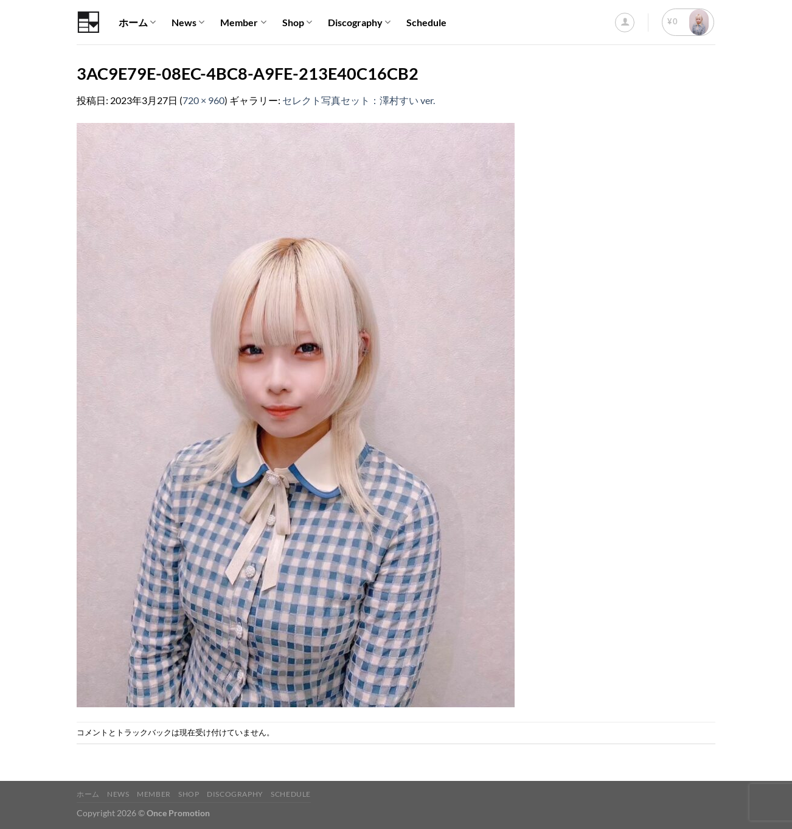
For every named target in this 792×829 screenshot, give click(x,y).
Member (243, 22)
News (188, 22)
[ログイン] (624, 22)
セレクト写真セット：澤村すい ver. (358, 100)
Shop (297, 22)
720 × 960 (203, 100)
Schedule (426, 22)
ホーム (137, 22)
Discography (359, 22)
